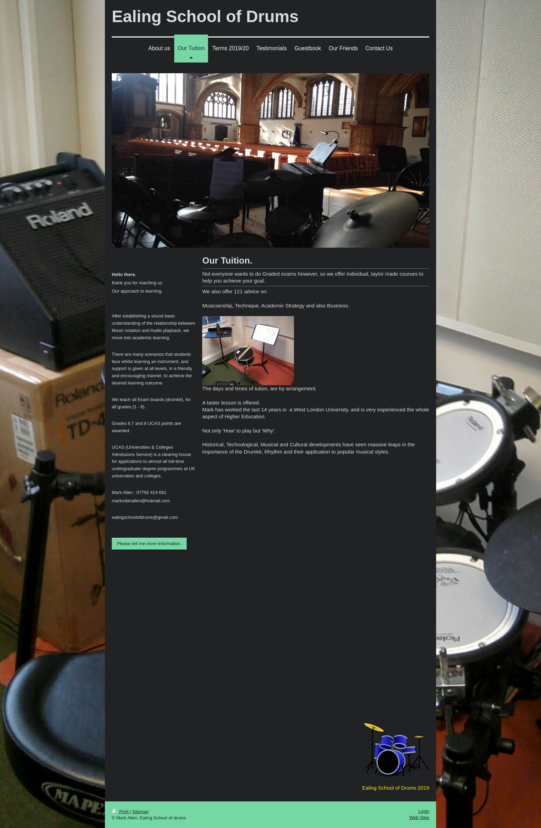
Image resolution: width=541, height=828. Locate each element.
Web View (419, 817)
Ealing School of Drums (205, 16)
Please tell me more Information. (149, 543)
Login (423, 811)
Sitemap (140, 811)
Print (121, 811)
